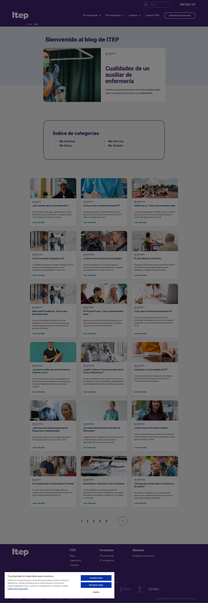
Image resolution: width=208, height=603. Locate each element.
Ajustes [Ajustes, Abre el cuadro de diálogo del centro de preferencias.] (96, 592)
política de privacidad (18, 589)
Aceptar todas (96, 578)
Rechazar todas (96, 585)
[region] (59, 585)
